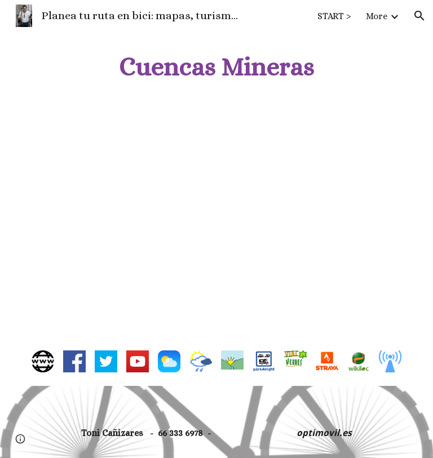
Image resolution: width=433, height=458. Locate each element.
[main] (216, 67)
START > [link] (334, 16)
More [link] (376, 16)
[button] (419, 15)
